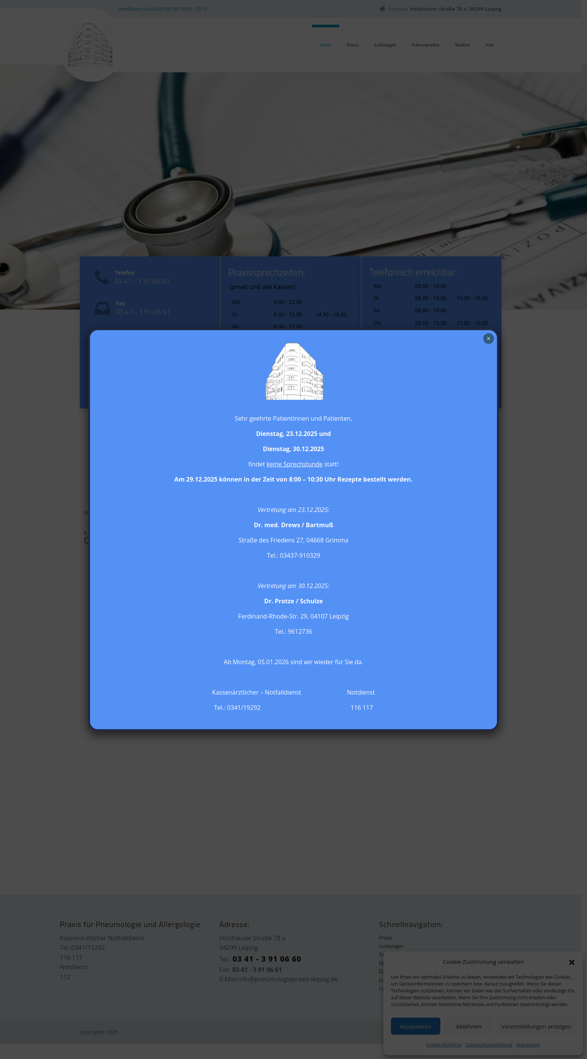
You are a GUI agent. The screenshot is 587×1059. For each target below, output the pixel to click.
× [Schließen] (489, 338)
